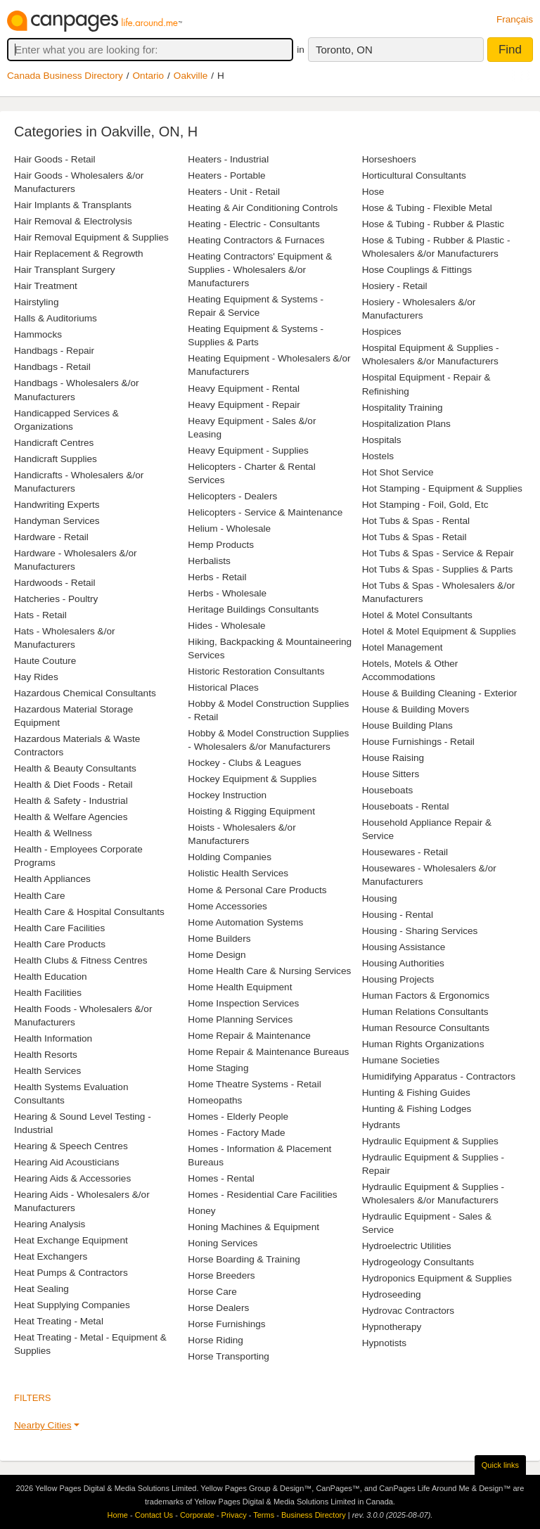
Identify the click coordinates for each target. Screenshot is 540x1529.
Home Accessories (227, 906)
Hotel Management (402, 647)
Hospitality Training (402, 407)
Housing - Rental (397, 914)
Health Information (53, 1038)
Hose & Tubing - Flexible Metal (427, 208)
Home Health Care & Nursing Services (269, 971)
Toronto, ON (344, 50)
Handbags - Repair (54, 350)
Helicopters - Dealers (232, 496)
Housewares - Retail (405, 852)
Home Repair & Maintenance (249, 1035)
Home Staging (218, 1068)
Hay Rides (36, 677)
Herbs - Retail (217, 577)
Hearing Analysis (49, 1224)
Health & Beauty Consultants (75, 768)
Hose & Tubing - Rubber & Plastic (433, 224)
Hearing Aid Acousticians (67, 1162)
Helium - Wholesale (229, 528)
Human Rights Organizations (423, 1044)
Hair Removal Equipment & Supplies (91, 237)
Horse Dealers (218, 1308)
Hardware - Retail (51, 537)
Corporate (197, 1515)
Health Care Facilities (59, 928)
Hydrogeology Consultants (418, 1262)
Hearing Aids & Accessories (72, 1178)
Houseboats (387, 790)
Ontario (149, 75)
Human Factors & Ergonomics (425, 995)
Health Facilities (48, 992)
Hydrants (381, 1125)
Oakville (190, 75)
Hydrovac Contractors (408, 1310)
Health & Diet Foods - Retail (73, 784)
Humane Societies (400, 1060)
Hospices (381, 331)
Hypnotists (384, 1343)
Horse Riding (215, 1340)
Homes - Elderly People (238, 1116)
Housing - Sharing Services (420, 931)
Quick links (500, 1465)
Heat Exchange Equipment (71, 1240)
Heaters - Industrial (228, 159)
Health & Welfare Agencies (70, 817)
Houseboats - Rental (405, 806)
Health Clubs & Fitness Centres (81, 960)
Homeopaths (215, 1100)
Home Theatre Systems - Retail (254, 1084)
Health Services (47, 1071)
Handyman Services (57, 521)
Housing (379, 898)
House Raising (393, 758)
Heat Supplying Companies (72, 1305)
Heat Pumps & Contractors (71, 1272)
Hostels (378, 456)
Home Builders (219, 938)
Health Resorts (45, 1054)
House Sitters (391, 774)
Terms (263, 1515)
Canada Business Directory (65, 75)
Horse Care (212, 1291)
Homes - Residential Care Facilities (262, 1194)
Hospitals (381, 440)
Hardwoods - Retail (55, 582)
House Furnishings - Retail (418, 741)
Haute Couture (45, 660)
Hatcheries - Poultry (56, 599)
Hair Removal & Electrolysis (73, 221)
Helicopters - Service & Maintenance (265, 512)
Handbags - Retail (52, 367)
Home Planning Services (240, 1019)
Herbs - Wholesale (227, 593)
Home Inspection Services (243, 1003)
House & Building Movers (416, 709)
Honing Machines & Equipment (253, 1227)
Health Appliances (52, 879)
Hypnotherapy (392, 1327)
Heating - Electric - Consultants (253, 224)
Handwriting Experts (57, 504)
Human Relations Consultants (425, 1011)
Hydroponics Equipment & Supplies (437, 1278)
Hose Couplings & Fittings (417, 269)
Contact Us (154, 1515)
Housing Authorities (403, 963)
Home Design (216, 954)
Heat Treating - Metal (58, 1321)
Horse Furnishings (226, 1324)
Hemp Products (221, 544)
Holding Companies (229, 857)
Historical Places (223, 687)
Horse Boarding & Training (244, 1259)
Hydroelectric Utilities (406, 1246)
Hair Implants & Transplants (72, 205)
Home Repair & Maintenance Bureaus (268, 1052)
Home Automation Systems (245, 922)
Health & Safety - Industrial (71, 800)
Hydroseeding (391, 1294)
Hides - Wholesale (226, 625)
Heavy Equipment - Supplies (248, 450)
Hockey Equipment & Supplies (252, 779)
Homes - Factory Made (236, 1132)
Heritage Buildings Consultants (253, 609)
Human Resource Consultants (425, 1028)
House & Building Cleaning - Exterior (440, 693)
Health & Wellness (53, 833)
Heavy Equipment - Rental (244, 388)
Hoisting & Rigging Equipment (251, 811)
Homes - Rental (221, 1178)
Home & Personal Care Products (257, 890)
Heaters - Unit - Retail (234, 191)
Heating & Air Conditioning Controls (263, 208)
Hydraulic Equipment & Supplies (430, 1141)
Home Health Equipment (240, 987)
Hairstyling (36, 302)
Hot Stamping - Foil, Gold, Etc (425, 504)
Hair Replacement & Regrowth (78, 253)
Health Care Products (59, 944)
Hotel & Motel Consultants (417, 615)
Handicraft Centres (54, 442)
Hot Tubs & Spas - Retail (414, 537)
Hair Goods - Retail (55, 159)
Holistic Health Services (238, 873)
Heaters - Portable (226, 175)
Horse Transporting (228, 1356)
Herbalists (209, 561)
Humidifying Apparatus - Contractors (438, 1076)
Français (514, 19)
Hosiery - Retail (395, 286)
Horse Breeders (221, 1275)
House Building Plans (407, 725)
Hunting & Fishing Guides (416, 1092)
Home (118, 1515)
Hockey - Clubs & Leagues (244, 762)
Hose (373, 191)
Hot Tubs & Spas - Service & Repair (438, 553)
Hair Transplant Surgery (64, 269)
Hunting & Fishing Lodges (417, 1108)
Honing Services (222, 1243)
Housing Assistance (404, 947)
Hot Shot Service (398, 472)
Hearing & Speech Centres (71, 1146)
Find (510, 49)
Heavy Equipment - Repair (244, 404)
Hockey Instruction (227, 795)
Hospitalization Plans (406, 423)
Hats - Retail (40, 615)
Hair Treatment (45, 286)
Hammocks (38, 334)
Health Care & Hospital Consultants (89, 912)
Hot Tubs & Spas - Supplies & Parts (437, 569)
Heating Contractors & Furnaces (256, 240)
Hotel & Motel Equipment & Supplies (439, 631)
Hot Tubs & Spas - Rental (416, 521)
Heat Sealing (41, 1289)
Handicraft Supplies (55, 459)
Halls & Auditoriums (55, 318)
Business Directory (313, 1515)
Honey (201, 1210)
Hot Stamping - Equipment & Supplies (442, 488)
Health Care (39, 895)
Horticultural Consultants (414, 175)
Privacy (234, 1515)
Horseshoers (389, 159)
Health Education (50, 976)
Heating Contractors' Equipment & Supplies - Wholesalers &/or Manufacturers (260, 269)
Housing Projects (398, 979)
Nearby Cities (43, 1425)
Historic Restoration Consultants (256, 671)
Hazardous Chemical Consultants (85, 693)
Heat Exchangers (50, 1256)
